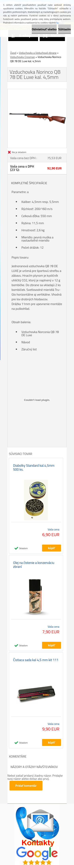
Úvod (13, 53)
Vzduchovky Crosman (22, 57)
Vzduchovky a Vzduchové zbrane (37, 53)
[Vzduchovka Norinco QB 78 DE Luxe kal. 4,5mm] (37, 90)
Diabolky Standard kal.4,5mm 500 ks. (33, 467)
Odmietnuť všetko (44, 29)
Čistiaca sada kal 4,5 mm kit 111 (36, 660)
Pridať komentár (26, 785)
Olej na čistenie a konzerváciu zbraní (33, 565)
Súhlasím (64, 29)
